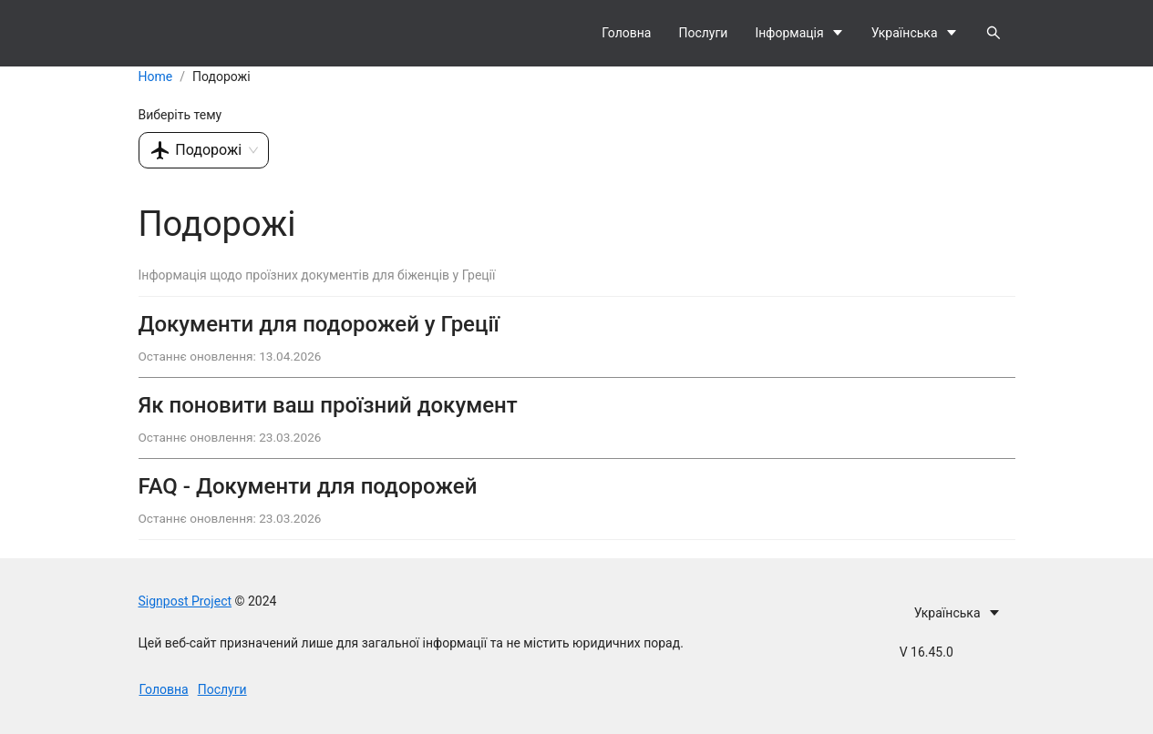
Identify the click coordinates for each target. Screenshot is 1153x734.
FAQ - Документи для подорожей (308, 486)
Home (156, 76)
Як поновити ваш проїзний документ (328, 405)
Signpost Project (185, 601)
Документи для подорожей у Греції (319, 324)
